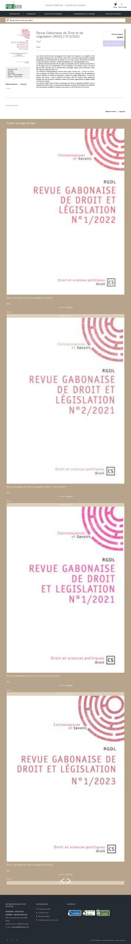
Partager (8, 88)
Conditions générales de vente (48, 920)
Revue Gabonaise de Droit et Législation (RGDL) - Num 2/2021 (36, 487)
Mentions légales (43, 916)
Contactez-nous (43, 913)
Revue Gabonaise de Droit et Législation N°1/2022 (30, 298)
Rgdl (38, 41)
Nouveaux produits (44, 909)
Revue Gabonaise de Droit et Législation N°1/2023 (30, 865)
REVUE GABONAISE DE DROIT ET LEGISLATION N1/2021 (33, 676)
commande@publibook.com (20, 927)
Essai (38, 47)
